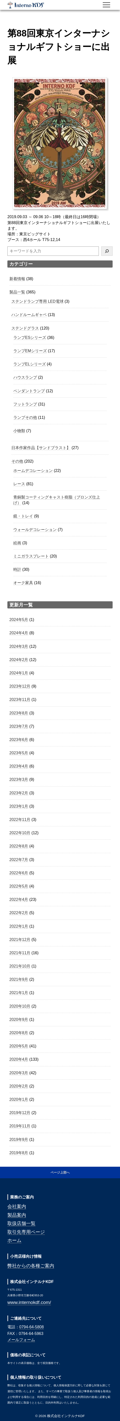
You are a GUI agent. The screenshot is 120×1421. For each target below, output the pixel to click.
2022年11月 (19, 819)
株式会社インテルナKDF (25, 5)
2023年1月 (18, 806)
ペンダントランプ (29, 391)
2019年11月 (19, 1126)
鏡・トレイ (23, 516)
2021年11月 (19, 953)
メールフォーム (21, 1340)
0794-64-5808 (31, 1327)
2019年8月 (18, 1153)
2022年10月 (19, 833)
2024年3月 (18, 646)
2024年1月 (18, 673)
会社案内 (16, 1206)
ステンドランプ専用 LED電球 (37, 301)
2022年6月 (18, 873)
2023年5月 (18, 753)
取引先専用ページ (26, 1232)
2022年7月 (18, 860)
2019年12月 (19, 1113)
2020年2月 (18, 1086)
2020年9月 (18, 1019)
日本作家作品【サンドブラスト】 (40, 448)
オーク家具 (23, 583)
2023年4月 (18, 766)
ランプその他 (25, 417)
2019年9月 (18, 1139)
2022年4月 (18, 899)
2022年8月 (18, 846)
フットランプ (25, 404)
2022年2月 (18, 913)
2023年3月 (18, 779)
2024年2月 (18, 660)
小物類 (19, 431)
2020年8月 (18, 1033)
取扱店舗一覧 (21, 1223)
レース (19, 484)
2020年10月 (19, 1006)
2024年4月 (18, 633)
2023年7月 (18, 726)
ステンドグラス (25, 328)
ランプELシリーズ (29, 364)
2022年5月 (18, 886)
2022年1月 (18, 926)
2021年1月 (18, 993)
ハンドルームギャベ (29, 315)
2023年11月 (19, 699)
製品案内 (16, 1215)
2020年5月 (18, 1046)
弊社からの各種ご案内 (30, 1265)
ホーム (14, 1240)
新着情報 (17, 279)
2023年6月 (18, 740)
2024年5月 (18, 620)
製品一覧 (17, 292)
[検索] (107, 251)
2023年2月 (18, 793)
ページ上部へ (60, 1172)
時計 (17, 569)
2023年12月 (19, 686)
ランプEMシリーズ (30, 351)
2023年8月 (18, 713)
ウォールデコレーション (35, 530)
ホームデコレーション (33, 471)
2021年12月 (19, 939)
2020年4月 (18, 1059)
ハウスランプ (25, 377)
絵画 (17, 543)
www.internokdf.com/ (29, 1302)
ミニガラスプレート (31, 556)
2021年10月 (19, 966)
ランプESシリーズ (29, 337)
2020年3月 (18, 1073)
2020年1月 (18, 1099)
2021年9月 (18, 979)
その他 (17, 461)
